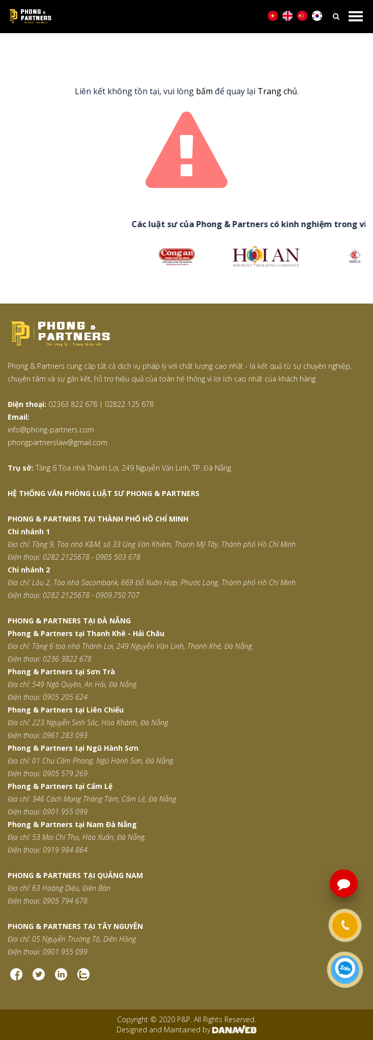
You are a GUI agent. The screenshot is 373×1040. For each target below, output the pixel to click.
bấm (204, 91)
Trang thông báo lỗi (211, 51)
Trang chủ (146, 51)
